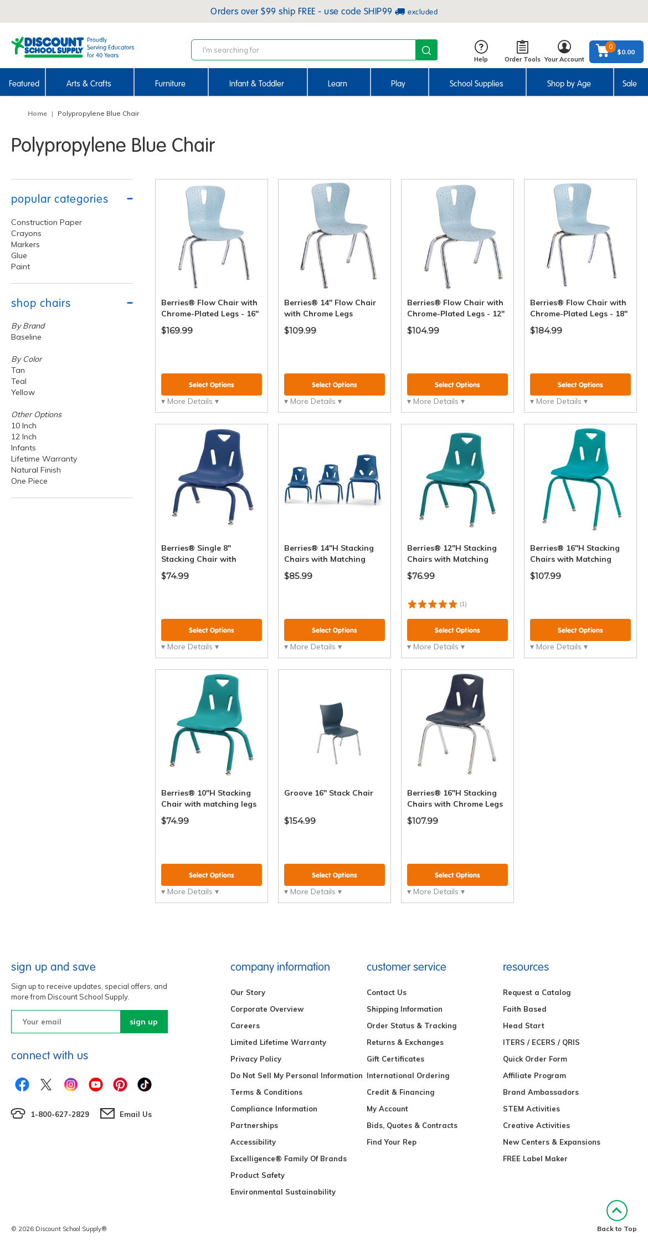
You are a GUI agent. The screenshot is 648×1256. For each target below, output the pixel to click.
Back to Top (617, 1216)
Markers (25, 244)
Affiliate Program (534, 1075)
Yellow (23, 392)
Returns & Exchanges (405, 1042)
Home (37, 113)
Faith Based (525, 1008)
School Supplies (476, 84)
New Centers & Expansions (551, 1141)
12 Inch (24, 437)
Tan (18, 370)
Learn (337, 84)
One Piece (29, 481)
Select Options (211, 385)
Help (481, 51)
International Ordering (408, 1075)
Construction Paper (46, 222)
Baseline (26, 337)
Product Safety (257, 1175)
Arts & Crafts (88, 84)
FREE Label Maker (535, 1158)
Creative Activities (536, 1125)
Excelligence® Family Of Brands (288, 1158)
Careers (245, 1025)
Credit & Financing (400, 1092)
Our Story (247, 992)
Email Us (136, 1114)
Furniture (170, 84)
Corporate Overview (267, 1008)
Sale (630, 84)
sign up (144, 1022)
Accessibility (253, 1141)
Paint (20, 266)
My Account (387, 1108)
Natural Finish (36, 470)
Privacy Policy (255, 1058)
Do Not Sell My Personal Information (296, 1075)
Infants (23, 448)
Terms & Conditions (266, 1092)
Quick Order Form (535, 1058)
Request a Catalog (536, 992)
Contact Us (387, 992)
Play (398, 84)
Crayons (26, 233)
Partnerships (254, 1125)
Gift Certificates (395, 1058)
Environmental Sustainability (283, 1191)
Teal (19, 381)
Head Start (523, 1025)
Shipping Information (405, 1008)
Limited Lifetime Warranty (278, 1042)
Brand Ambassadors (541, 1092)
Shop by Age (569, 84)
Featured (24, 84)
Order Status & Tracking (411, 1025)
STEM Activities (531, 1108)
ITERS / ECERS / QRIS (541, 1042)
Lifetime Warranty (44, 459)
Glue (19, 255)
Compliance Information (273, 1108)
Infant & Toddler (256, 84)
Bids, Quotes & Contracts (412, 1125)
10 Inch (24, 425)
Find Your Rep (391, 1141)
